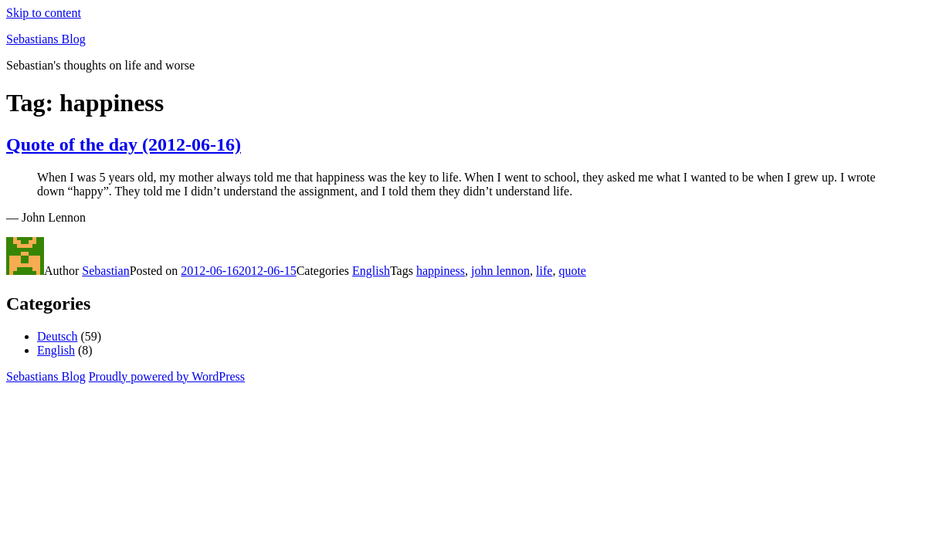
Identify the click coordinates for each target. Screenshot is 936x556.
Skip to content (43, 12)
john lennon (500, 270)
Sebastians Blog (46, 39)
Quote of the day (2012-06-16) (123, 144)
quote (572, 270)
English (371, 270)
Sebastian (105, 270)
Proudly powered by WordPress (167, 376)
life (544, 270)
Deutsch (57, 336)
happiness (440, 270)
